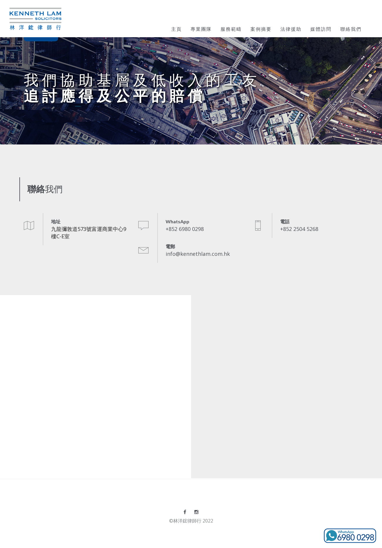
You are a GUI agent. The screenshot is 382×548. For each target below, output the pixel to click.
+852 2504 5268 (299, 228)
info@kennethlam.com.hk (198, 253)
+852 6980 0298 (185, 228)
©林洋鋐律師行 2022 (191, 521)
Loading (95, 386)
